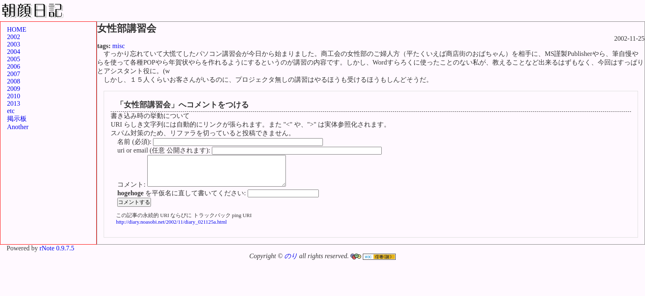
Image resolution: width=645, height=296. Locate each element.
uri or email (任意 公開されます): (164, 150)
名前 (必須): (135, 141)
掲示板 (17, 118)
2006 (13, 66)
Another (17, 126)
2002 (13, 36)
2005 (13, 59)
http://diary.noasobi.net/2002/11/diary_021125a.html (171, 228)
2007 (13, 73)
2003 (13, 44)
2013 (13, 103)
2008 (13, 81)
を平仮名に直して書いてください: (182, 199)
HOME (16, 29)
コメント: (132, 190)
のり (290, 262)
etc (11, 110)
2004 (13, 51)
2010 (13, 95)
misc (118, 45)
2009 (13, 88)
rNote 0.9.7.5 (56, 254)
